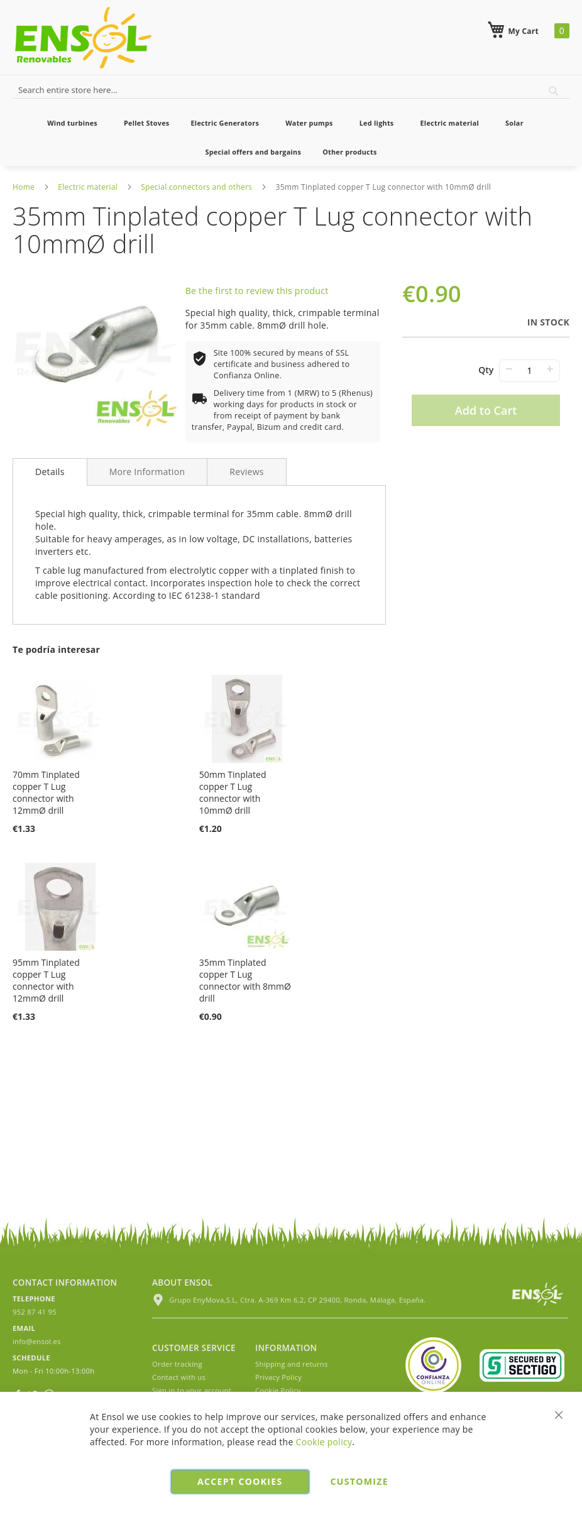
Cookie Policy (277, 1390)
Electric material (88, 187)
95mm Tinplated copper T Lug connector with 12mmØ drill (46, 980)
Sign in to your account (191, 1390)
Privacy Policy (278, 1377)
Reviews (246, 472)
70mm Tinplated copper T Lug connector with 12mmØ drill (46, 792)
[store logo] (83, 37)
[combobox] (291, 89)
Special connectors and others (196, 187)
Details (50, 472)
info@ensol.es (37, 1341)
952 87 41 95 (35, 1311)
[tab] (50, 472)
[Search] (553, 91)
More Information (147, 472)
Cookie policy (324, 1442)
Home (24, 187)
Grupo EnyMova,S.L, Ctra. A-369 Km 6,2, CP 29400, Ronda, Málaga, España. (289, 1299)
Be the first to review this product (257, 291)
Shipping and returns (291, 1364)
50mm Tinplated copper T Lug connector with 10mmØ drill (232, 792)
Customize (359, 1481)
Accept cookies (239, 1481)
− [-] (508, 368)
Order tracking (177, 1364)
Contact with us (179, 1377)
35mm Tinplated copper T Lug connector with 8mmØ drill (245, 980)
